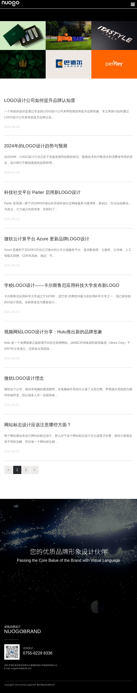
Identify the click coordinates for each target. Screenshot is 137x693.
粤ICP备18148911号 (46, 685)
